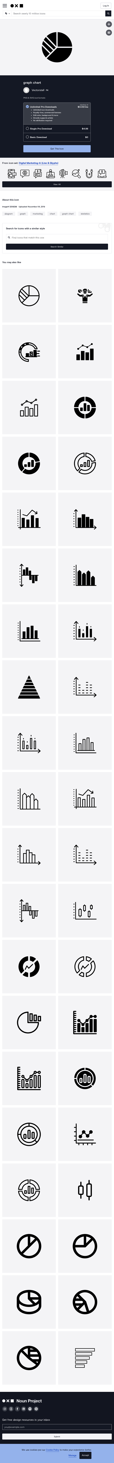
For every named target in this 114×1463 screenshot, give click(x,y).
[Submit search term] (108, 13)
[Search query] (57, 237)
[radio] (57, 113)
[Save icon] (109, 24)
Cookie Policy (52, 1450)
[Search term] (58, 13)
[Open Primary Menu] (5, 6)
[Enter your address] (57, 1427)
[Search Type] (7, 13)
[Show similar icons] (109, 33)
